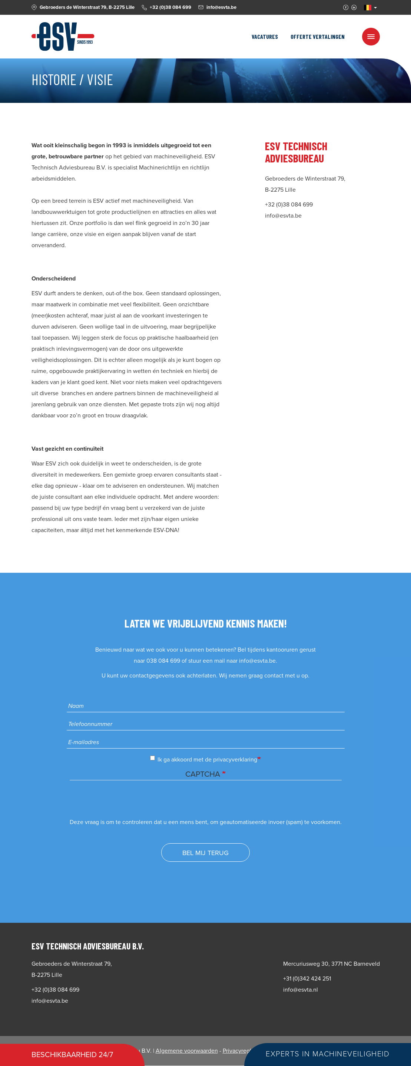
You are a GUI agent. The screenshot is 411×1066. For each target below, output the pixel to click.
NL (367, 7)
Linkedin (354, 7)
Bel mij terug (205, 853)
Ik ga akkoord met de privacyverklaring (203, 759)
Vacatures (265, 36)
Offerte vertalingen (318, 36)
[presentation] (126, 802)
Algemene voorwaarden (187, 1051)
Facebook (345, 7)
